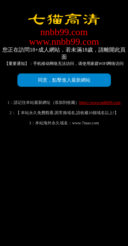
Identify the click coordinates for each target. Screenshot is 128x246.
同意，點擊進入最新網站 (64, 80)
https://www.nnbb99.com (99, 102)
